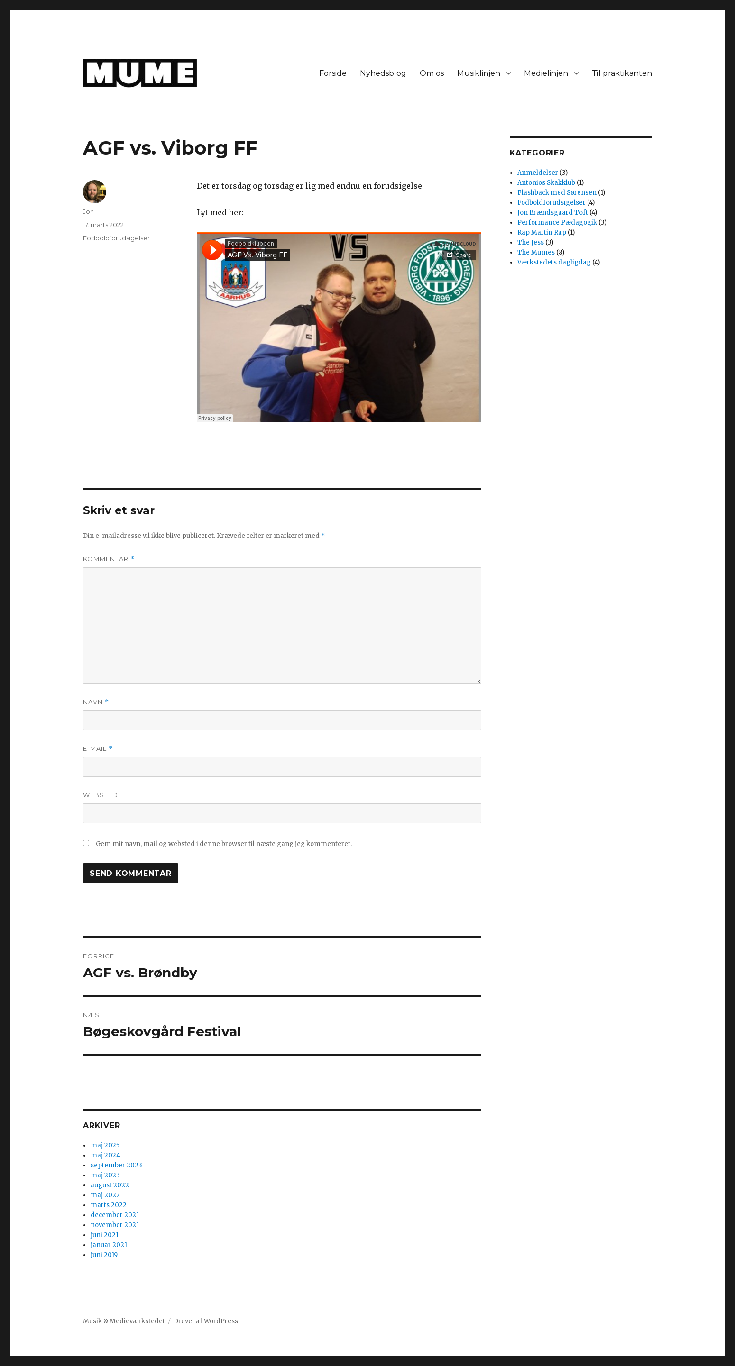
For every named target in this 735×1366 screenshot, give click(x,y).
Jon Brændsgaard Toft (552, 213)
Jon (88, 211)
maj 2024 (105, 1155)
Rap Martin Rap (541, 232)
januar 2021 (109, 1245)
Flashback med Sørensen (557, 193)
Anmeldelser (537, 173)
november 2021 (115, 1225)
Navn (96, 702)
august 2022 (110, 1185)
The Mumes (536, 252)
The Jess (530, 242)
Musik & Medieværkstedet (124, 1321)
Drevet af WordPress (206, 1321)
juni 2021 (105, 1235)
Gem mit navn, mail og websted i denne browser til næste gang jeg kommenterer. (224, 844)
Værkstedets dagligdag (554, 262)
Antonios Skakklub (546, 183)
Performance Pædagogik (557, 223)
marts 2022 (109, 1205)
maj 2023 (105, 1175)
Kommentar (109, 559)
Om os (432, 73)
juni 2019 (104, 1255)
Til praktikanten (622, 73)
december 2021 (115, 1215)
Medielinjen (546, 73)
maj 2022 (105, 1195)
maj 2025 (105, 1145)
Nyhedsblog (383, 73)
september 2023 (116, 1165)
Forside (333, 73)
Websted (100, 795)
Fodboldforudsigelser (116, 238)
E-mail (98, 749)
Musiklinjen (478, 73)
